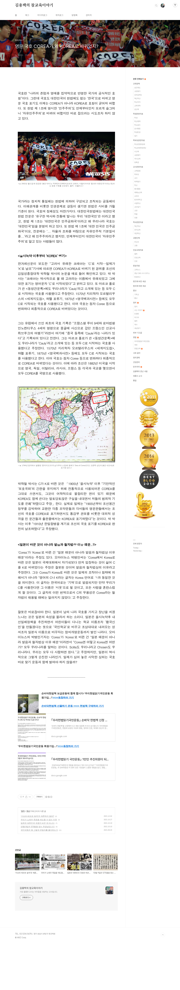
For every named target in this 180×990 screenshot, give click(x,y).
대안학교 (137, 233)
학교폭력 (137, 121)
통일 (134, 380)
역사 (28, 857)
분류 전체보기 (139, 79)
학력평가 (137, 182)
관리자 (89, 15)
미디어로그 (42, 15)
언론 (135, 218)
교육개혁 (137, 106)
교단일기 (137, 207)
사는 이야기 (139, 310)
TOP (163, 980)
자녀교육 (137, 159)
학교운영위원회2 (140, 148)
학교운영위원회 (139, 144)
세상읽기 (137, 328)
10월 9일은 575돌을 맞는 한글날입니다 (38, 872)
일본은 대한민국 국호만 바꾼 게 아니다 (37, 869)
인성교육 (137, 258)
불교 (135, 298)
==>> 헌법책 (88, 706)
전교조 (136, 242)
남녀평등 (137, 129)
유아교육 (137, 230)
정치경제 (136, 358)
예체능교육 (138, 192)
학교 (135, 185)
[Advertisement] (66, 813)
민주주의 (137, 367)
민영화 (136, 314)
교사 (135, 178)
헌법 (136, 337)
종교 (134, 290)
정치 (23, 857)
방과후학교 (138, 200)
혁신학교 (137, 98)
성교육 (136, 109)
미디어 (136, 317)
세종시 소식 (137, 376)
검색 (156, 5)
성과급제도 (138, 95)
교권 (135, 210)
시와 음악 (136, 353)
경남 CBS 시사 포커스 (142, 273)
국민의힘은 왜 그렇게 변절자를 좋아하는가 (39, 876)
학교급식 (137, 125)
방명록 (75, 15)
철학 (135, 254)
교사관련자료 (138, 167)
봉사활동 (137, 189)
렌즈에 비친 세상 (139, 281)
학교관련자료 (138, 222)
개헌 (135, 345)
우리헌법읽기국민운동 (142, 341)
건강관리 (136, 362)
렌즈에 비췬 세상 (139, 286)
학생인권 (137, 132)
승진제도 (137, 88)
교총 (135, 245)
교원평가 (137, 91)
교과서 (136, 196)
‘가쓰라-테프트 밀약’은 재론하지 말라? (37, 862)
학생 (135, 118)
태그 (27, 15)
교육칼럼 (137, 171)
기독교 (136, 294)
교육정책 (136, 84)
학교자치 (137, 102)
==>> (63, 697)
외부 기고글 (137, 333)
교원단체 (136, 238)
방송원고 (137, 277)
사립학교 (137, 203)
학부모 (136, 174)
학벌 (135, 214)
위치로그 (59, 15)
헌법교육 (138, 348)
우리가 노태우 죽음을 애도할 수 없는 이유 (39, 865)
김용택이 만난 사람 (140, 371)
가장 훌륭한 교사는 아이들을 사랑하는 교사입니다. (39, 938)
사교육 (136, 151)
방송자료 (136, 266)
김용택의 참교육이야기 (34, 5)
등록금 (136, 162)
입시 (135, 136)
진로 (135, 261)
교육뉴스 (137, 270)
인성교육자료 (138, 250)
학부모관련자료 (139, 140)
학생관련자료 (138, 114)
